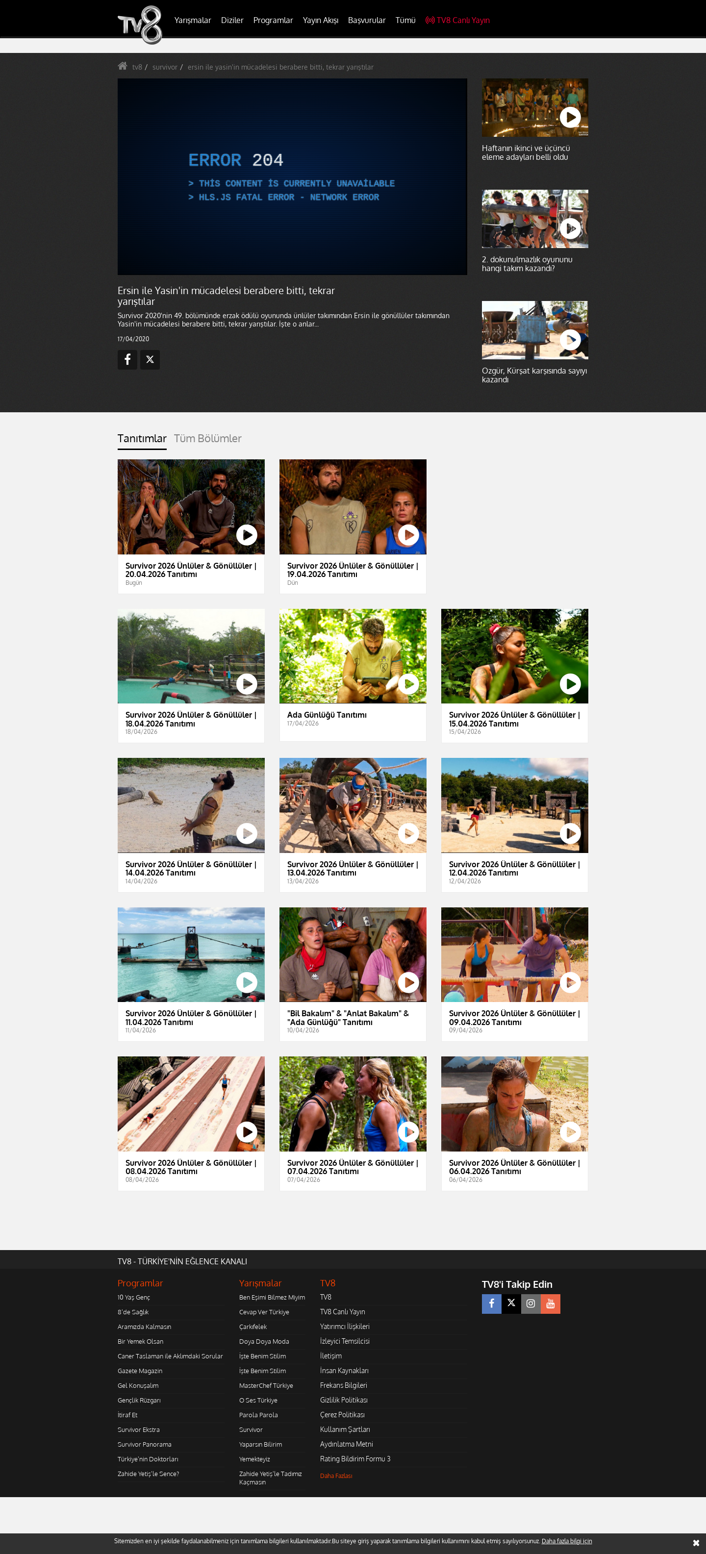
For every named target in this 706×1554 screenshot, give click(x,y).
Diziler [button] (232, 20)
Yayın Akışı (320, 20)
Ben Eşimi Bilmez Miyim (272, 1297)
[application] (292, 176)
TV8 (325, 1297)
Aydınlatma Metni (346, 1444)
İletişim (331, 1356)
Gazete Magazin (140, 1371)
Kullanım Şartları (345, 1429)
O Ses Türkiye (258, 1400)
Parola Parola (258, 1415)
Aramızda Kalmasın (144, 1326)
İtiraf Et (127, 1415)
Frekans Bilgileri (343, 1385)
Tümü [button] (406, 20)
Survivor (251, 1429)
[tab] (142, 441)
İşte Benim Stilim (262, 1356)
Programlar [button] (273, 20)
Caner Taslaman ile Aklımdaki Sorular (170, 1356)
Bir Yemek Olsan (140, 1341)
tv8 (137, 67)
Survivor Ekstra (139, 1429)
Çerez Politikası (342, 1414)
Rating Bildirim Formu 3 (355, 1458)
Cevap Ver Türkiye (264, 1312)
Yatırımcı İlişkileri (345, 1326)
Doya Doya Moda (264, 1341)
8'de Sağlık (133, 1312)
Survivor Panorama (145, 1444)
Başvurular (367, 20)
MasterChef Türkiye (266, 1385)
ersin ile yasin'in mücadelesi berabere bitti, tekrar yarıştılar (281, 67)
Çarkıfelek (253, 1326)
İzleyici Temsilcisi (345, 1341)
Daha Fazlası (336, 1475)
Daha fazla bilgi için (567, 1541)
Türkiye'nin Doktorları (148, 1459)
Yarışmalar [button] (193, 20)
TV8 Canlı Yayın (458, 20)
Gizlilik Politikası (344, 1400)
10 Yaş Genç (134, 1297)
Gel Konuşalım (138, 1385)
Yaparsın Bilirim (260, 1444)
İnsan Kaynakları (344, 1370)
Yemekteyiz (254, 1459)
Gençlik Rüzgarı (139, 1400)
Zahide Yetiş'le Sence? (148, 1474)
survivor (164, 67)
